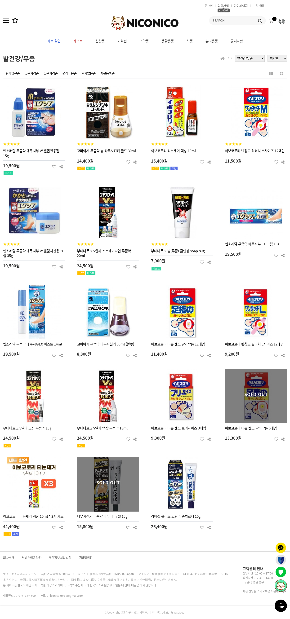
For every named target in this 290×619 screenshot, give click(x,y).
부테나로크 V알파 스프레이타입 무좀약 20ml (104, 253)
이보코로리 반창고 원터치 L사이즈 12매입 (254, 344)
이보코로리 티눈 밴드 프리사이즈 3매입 (178, 428)
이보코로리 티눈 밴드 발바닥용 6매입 (251, 428)
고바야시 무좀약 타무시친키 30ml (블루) (105, 344)
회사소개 (8, 557)
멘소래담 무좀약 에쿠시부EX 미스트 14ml (32, 344)
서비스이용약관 (31, 557)
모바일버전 (85, 557)
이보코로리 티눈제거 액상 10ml (173, 150)
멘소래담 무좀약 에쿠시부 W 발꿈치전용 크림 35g (33, 253)
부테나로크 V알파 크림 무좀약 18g (27, 428)
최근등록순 (107, 73)
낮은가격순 (32, 73)
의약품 (144, 41)
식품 (190, 41)
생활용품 (167, 41)
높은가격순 (51, 73)
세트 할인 (54, 41)
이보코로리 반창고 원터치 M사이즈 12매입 (255, 150)
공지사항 (237, 41)
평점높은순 (69, 73)
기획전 (122, 41)
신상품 (100, 41)
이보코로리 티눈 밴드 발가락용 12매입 (178, 344)
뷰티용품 (211, 41)
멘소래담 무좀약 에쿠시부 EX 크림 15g (252, 244)
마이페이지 (241, 5)
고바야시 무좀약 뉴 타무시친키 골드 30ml (106, 150)
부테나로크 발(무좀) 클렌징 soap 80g (178, 250)
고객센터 (258, 5)
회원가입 (223, 5)
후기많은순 (88, 73)
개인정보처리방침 (60, 557)
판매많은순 (13, 73)
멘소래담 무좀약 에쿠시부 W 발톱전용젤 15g (31, 153)
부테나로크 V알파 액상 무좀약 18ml (102, 428)
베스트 (78, 41)
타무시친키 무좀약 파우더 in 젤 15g (102, 516)
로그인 (208, 5)
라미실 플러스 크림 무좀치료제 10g (176, 516)
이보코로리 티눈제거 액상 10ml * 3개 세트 (33, 516)
